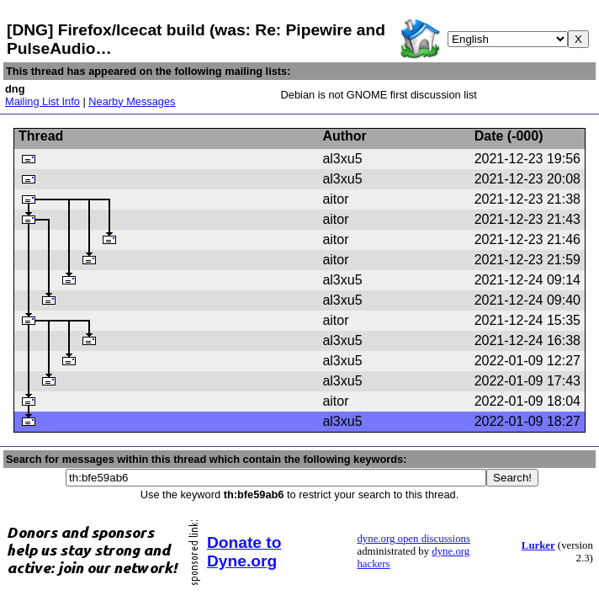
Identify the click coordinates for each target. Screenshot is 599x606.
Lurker (538, 545)
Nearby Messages (131, 101)
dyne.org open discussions (413, 539)
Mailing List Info (42, 101)
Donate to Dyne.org (244, 552)
